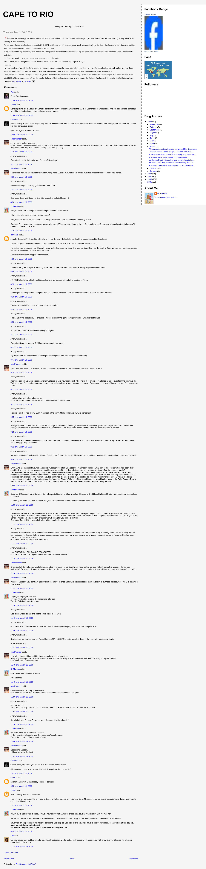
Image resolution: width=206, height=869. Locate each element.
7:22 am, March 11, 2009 (21, 805)
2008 (150, 174)
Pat (12, 92)
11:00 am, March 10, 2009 (22, 100)
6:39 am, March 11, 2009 (21, 786)
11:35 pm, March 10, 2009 (22, 588)
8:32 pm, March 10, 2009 (21, 335)
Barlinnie (14, 235)
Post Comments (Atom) (26, 864)
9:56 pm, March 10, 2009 (21, 459)
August (153, 132)
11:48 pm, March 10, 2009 (22, 665)
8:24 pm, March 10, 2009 (21, 309)
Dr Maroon (15, 206)
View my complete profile (165, 197)
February (154, 168)
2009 (150, 121)
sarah (13, 777)
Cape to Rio (28, 14)
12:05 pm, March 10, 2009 (22, 134)
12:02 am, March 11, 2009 (22, 756)
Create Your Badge (151, 51)
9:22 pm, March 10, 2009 (21, 404)
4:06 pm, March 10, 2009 (21, 202)
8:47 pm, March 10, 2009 (21, 360)
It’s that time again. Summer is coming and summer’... (172, 154)
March (153, 146)
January (153, 171)
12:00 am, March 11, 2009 (22, 741)
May (152, 141)
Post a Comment (11, 852)
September (155, 130)
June (152, 138)
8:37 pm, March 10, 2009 (21, 347)
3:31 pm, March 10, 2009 (21, 177)
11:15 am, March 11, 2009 (22, 846)
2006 (150, 179)
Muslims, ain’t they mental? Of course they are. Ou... (172, 163)
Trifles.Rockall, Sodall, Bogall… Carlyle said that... (171, 152)
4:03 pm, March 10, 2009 (21, 189)
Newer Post (9, 859)
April (152, 143)
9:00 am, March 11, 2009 (21, 831)
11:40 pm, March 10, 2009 (22, 618)
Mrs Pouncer (16, 139)
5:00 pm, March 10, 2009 (21, 259)
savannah (15, 119)
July (152, 135)
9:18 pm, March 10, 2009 (21, 372)
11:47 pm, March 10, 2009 (22, 648)
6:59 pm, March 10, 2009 (21, 271)
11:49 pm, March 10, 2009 (22, 682)
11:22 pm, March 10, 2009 (22, 544)
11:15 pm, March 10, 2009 (22, 524)
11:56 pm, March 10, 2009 (22, 724)
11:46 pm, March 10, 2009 (22, 630)
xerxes (13, 104)
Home (71, 859)
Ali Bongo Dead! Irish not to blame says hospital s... (171, 160)
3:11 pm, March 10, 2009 (21, 164)
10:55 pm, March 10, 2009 (22, 485)
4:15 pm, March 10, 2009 (21, 230)
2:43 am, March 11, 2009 (21, 773)
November (154, 124)
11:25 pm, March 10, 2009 (22, 558)
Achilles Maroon (150, 14)
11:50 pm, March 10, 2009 (22, 697)
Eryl (12, 836)
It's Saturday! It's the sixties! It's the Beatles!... (169, 157)
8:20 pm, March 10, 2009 (21, 297)
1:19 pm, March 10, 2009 (21, 152)
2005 (150, 182)
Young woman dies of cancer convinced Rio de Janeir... (173, 149)
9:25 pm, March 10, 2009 (21, 417)
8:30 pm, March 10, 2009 (21, 322)
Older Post (133, 859)
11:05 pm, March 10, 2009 (22, 505)
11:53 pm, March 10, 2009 (22, 712)
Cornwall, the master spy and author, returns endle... (172, 165)
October (153, 127)
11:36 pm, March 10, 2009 (22, 605)
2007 (150, 176)
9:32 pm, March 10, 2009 (21, 447)
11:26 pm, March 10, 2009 (22, 573)
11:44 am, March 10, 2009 (22, 115)
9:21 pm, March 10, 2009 (21, 389)
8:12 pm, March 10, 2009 (21, 284)
